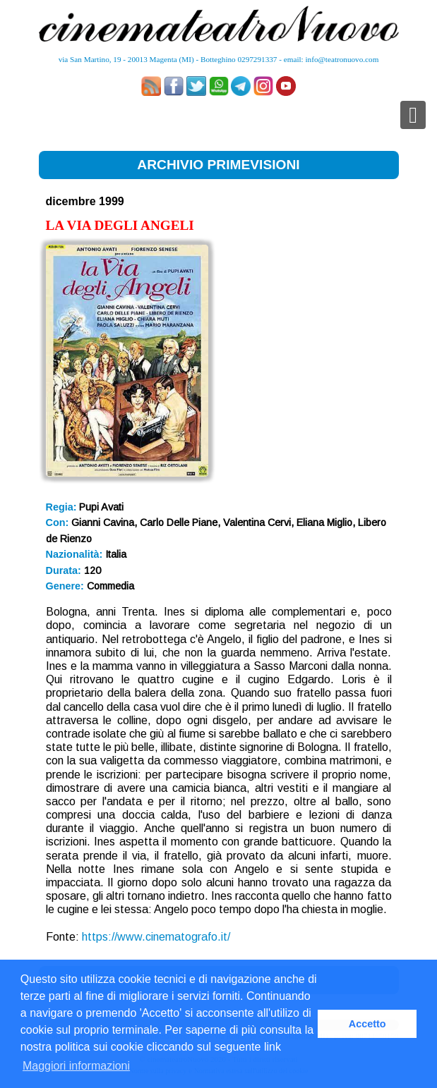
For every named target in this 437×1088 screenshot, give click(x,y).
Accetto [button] (367, 1023)
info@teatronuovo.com (342, 59)
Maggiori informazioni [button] (76, 1066)
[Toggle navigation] (413, 115)
